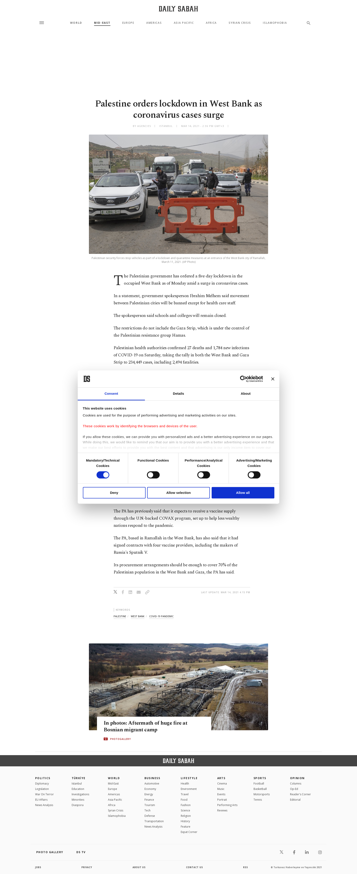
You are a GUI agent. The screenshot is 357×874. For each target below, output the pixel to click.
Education (78, 789)
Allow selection (178, 493)
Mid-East (102, 23)
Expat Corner (189, 832)
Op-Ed (294, 789)
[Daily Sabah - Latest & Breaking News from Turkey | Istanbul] (178, 8)
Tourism (149, 805)
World (76, 23)
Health (185, 783)
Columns (295, 783)
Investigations (80, 794)
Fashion (186, 805)
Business (152, 778)
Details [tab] (178, 394)
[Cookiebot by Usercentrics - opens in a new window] (243, 378)
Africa (211, 23)
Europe (128, 23)
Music (220, 789)
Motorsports (262, 794)
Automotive (151, 783)
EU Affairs (41, 800)
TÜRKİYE (79, 778)
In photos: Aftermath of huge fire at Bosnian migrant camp (147, 726)
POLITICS (42, 778)
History (185, 821)
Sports (260, 778)
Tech (147, 810)
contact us (195, 867)
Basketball (260, 789)
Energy (148, 794)
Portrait (222, 800)
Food (184, 800)
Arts (221, 778)
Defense (149, 816)
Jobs (38, 867)
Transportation (154, 821)
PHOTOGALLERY (120, 739)
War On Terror (44, 794)
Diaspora (78, 805)
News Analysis (44, 805)
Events (221, 794)
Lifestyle (189, 778)
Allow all (243, 493)
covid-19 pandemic (161, 616)
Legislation (42, 789)
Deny (114, 493)
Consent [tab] (111, 394)
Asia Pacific (184, 23)
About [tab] (246, 394)
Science (185, 810)
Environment (189, 789)
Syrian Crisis (240, 23)
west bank (137, 616)
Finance (149, 800)
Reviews (222, 810)
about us (139, 867)
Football (259, 783)
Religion (186, 816)
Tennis (258, 800)
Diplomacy (42, 783)
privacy (87, 867)
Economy (150, 789)
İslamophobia (117, 816)
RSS (245, 867)
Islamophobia (275, 23)
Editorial (295, 800)
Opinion (297, 778)
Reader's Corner (300, 794)
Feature (185, 826)
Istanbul (77, 783)
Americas (154, 23)
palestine (120, 616)
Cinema (222, 783)
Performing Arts (227, 805)
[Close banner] (272, 378)
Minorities (78, 800)
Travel (185, 794)
